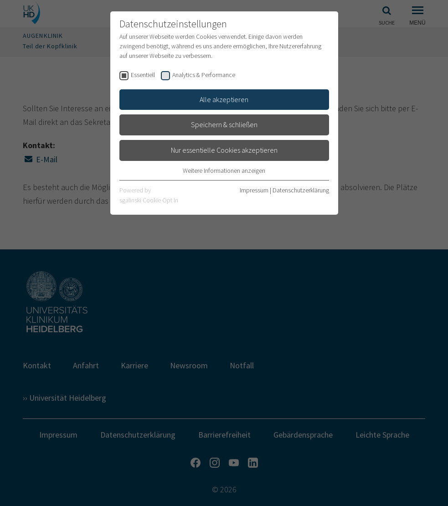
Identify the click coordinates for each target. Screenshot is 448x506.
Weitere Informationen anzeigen (224, 170)
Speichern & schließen (224, 124)
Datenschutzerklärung (301, 190)
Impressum (254, 190)
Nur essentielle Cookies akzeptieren (224, 150)
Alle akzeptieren (224, 99)
